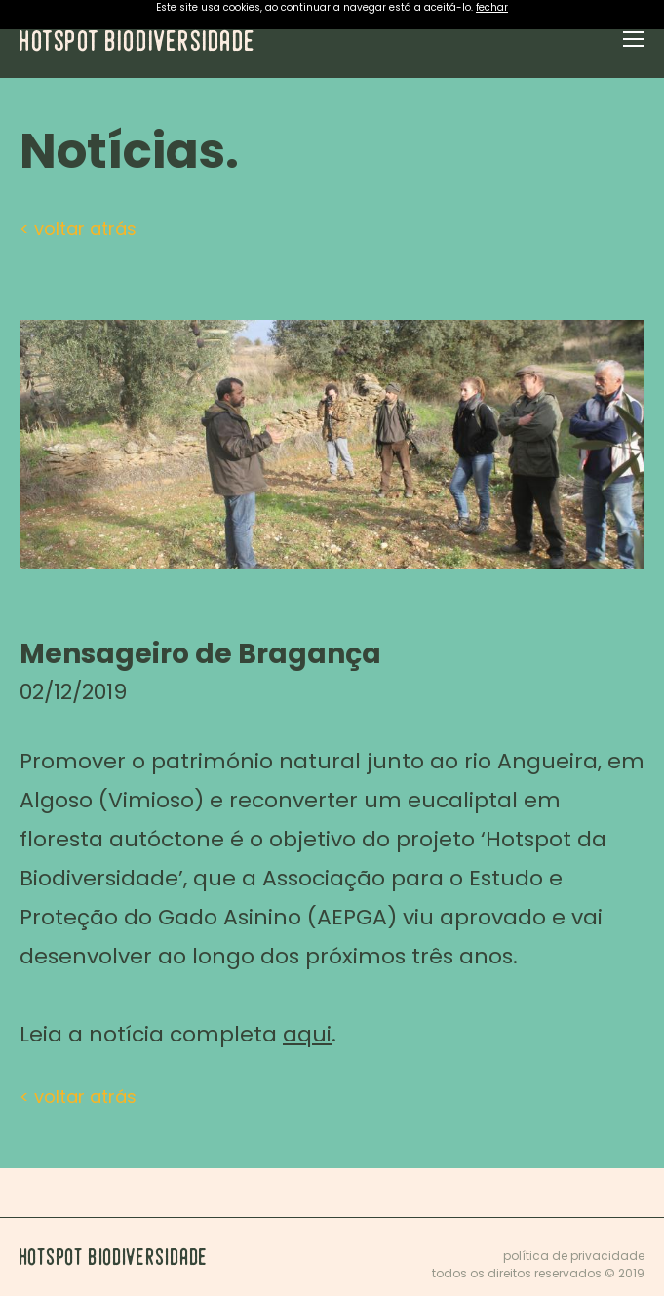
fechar (492, 7)
